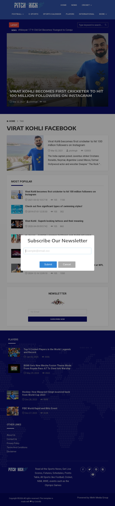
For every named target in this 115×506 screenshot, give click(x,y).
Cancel (67, 264)
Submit (48, 264)
